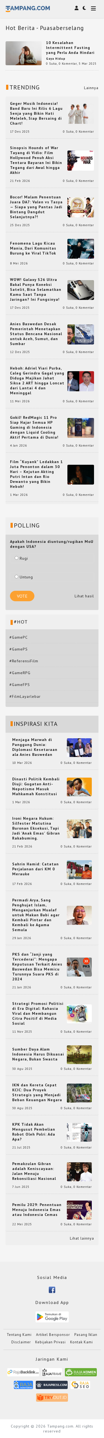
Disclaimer (21, 1342)
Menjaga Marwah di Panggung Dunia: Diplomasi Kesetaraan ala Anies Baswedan (34, 747)
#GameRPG (20, 672)
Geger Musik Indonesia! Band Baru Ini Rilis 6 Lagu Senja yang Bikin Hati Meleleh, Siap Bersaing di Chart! (36, 113)
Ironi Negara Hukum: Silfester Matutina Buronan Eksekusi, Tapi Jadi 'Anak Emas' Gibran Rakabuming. (36, 828)
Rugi (21, 558)
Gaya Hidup (55, 59)
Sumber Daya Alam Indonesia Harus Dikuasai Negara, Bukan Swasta (38, 1054)
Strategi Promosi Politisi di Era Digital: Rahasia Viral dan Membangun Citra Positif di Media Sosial (38, 1013)
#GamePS (18, 649)
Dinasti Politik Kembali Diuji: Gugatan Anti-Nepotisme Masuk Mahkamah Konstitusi (36, 786)
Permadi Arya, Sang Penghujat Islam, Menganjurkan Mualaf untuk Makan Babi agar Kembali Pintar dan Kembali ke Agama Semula (36, 915)
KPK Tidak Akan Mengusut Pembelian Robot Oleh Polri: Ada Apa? (33, 1132)
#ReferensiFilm (23, 660)
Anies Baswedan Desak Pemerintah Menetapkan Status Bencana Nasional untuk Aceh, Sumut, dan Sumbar (36, 333)
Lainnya (91, 87)
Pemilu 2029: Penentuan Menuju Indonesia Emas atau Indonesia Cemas (37, 1209)
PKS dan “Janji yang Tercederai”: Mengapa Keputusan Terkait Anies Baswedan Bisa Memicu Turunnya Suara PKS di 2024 (37, 967)
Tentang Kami (19, 1334)
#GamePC (18, 637)
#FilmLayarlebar (25, 696)
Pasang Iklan (85, 1334)
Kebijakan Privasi (50, 1342)
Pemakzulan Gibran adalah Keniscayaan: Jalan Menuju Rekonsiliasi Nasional (34, 1171)
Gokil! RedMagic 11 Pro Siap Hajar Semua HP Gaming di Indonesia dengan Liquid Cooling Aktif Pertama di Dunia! (34, 427)
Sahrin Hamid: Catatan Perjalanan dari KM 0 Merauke (35, 869)
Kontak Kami (81, 1342)
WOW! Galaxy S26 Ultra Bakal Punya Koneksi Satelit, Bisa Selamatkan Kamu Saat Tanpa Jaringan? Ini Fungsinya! (35, 289)
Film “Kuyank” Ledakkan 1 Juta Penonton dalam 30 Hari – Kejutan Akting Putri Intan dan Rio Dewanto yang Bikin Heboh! (36, 474)
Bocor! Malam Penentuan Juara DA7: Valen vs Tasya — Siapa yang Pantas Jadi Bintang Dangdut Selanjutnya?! (36, 207)
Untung (24, 577)
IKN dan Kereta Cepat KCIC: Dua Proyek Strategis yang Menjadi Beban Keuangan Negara (37, 1092)
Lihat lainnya (82, 1238)
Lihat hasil (84, 596)
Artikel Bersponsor (53, 1334)
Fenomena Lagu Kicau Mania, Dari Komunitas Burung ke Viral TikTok (33, 248)
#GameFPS (19, 684)
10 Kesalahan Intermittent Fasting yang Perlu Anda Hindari (70, 47)
